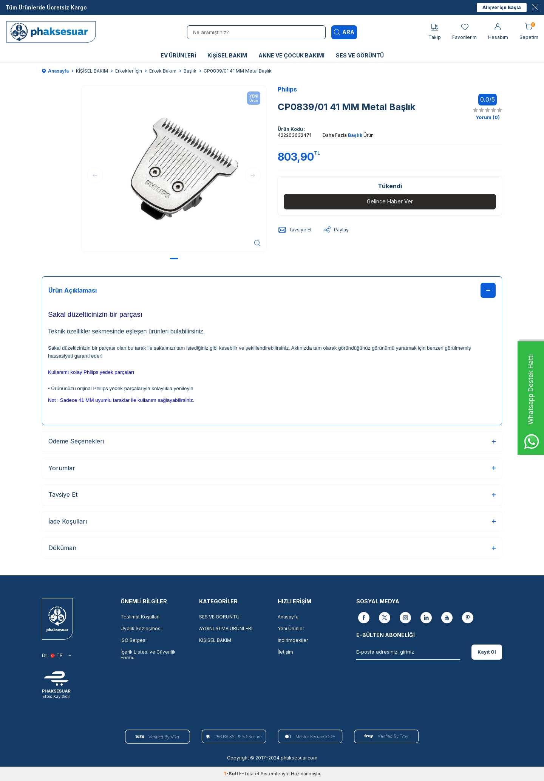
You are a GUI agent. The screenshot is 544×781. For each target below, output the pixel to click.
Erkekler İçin (128, 71)
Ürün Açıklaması (272, 290)
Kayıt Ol (487, 652)
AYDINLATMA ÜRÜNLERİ (225, 628)
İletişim (285, 652)
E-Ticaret (249, 773)
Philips (287, 89)
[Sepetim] (528, 31)
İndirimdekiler (293, 640)
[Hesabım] (498, 31)
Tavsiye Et (295, 229)
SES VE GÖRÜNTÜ (360, 55)
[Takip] (434, 31)
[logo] (53, 32)
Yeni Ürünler (291, 628)
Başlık (190, 71)
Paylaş (335, 230)
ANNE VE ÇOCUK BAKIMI (291, 55)
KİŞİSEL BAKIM (227, 55)
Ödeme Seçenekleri (272, 441)
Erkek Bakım (162, 71)
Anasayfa (55, 71)
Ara (344, 32)
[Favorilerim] (464, 31)
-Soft (231, 773)
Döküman (272, 548)
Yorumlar (272, 468)
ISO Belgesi (134, 640)
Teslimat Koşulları (140, 617)
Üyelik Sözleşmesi (141, 628)
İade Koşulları (272, 521)
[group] (174, 169)
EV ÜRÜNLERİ (178, 55)
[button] (174, 258)
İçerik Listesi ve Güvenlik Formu (148, 654)
